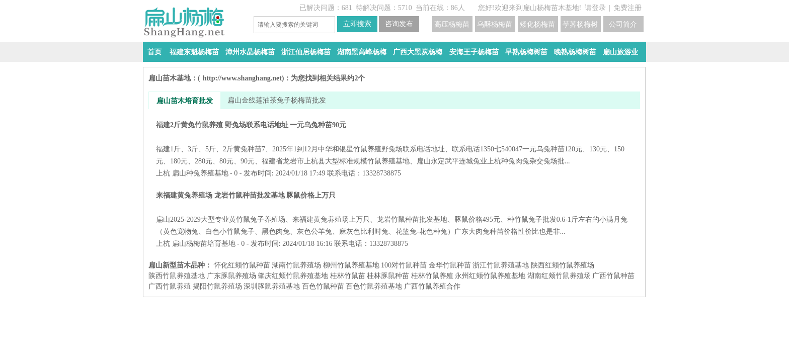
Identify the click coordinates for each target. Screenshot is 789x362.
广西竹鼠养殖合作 (432, 286)
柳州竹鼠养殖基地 (351, 265)
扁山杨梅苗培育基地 (203, 243)
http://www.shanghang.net (242, 78)
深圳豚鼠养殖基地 (272, 286)
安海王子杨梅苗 (474, 52)
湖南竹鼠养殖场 (296, 265)
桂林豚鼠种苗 (388, 276)
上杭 (163, 173)
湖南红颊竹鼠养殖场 (559, 276)
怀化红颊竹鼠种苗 (242, 265)
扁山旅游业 (620, 52)
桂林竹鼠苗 (347, 276)
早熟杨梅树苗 (526, 52)
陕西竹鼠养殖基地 (176, 276)
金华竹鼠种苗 (450, 265)
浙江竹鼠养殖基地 (500, 265)
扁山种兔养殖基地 (200, 173)
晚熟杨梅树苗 (575, 52)
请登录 (595, 8)
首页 (154, 52)
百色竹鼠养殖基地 (374, 286)
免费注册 (627, 8)
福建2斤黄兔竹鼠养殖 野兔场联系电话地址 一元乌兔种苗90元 (394, 143)
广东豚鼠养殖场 (231, 276)
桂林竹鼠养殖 (432, 276)
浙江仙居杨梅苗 (306, 52)
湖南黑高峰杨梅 (361, 52)
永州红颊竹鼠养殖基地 (490, 276)
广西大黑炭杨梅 (417, 52)
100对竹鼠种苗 (404, 265)
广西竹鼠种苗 (613, 276)
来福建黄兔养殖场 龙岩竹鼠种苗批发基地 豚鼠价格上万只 (394, 213)
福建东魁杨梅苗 (194, 52)
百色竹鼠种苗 (323, 286)
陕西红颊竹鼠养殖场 (562, 265)
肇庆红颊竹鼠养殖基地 (293, 276)
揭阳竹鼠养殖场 (217, 286)
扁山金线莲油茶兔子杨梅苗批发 (276, 100)
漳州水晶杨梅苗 (250, 52)
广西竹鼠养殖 (169, 286)
